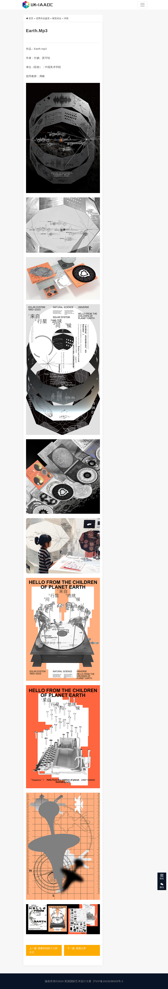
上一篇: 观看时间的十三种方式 (43, 950)
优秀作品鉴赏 (43, 18)
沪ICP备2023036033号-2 (108, 981)
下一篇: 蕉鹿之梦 (76, 948)
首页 (31, 18)
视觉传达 (56, 18)
